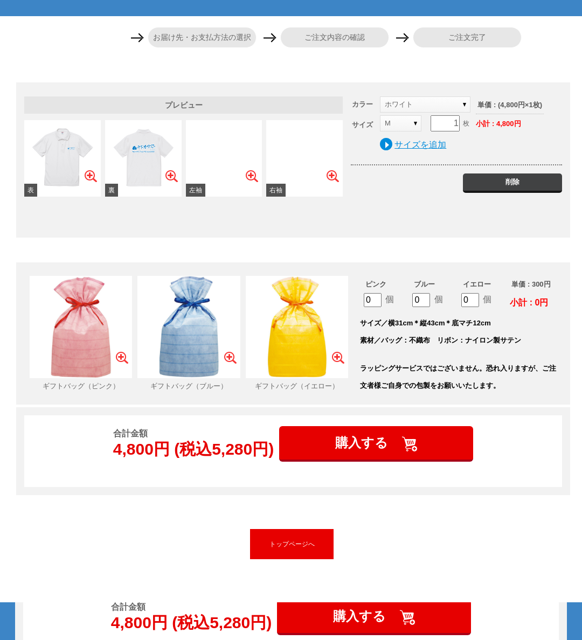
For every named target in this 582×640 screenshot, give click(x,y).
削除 (512, 182)
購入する (363, 442)
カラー (362, 104)
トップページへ (292, 544)
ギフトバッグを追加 (293, 250)
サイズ (362, 125)
